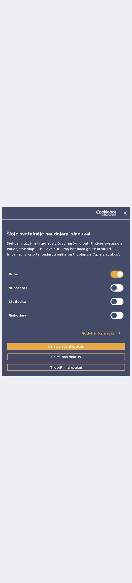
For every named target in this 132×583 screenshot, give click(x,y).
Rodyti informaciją (98, 333)
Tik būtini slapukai (66, 367)
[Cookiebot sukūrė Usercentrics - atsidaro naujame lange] (96, 213)
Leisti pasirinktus (66, 357)
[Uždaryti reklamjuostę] (125, 213)
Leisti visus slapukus (66, 346)
